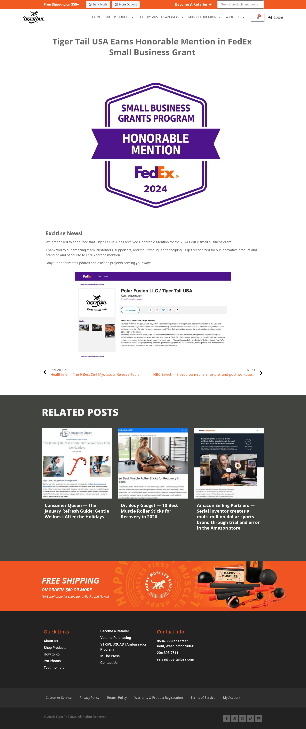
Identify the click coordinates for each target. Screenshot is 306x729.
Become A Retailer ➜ (193, 4)
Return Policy (117, 697)
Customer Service (59, 697)
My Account (231, 697)
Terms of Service (203, 697)
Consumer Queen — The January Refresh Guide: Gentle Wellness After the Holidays (77, 510)
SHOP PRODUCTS (119, 17)
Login (278, 17)
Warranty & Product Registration (158, 697)
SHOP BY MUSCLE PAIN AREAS (161, 17)
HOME (96, 17)
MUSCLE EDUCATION (204, 17)
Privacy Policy (89, 697)
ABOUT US (235, 17)
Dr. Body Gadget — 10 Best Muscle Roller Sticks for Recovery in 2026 (149, 510)
